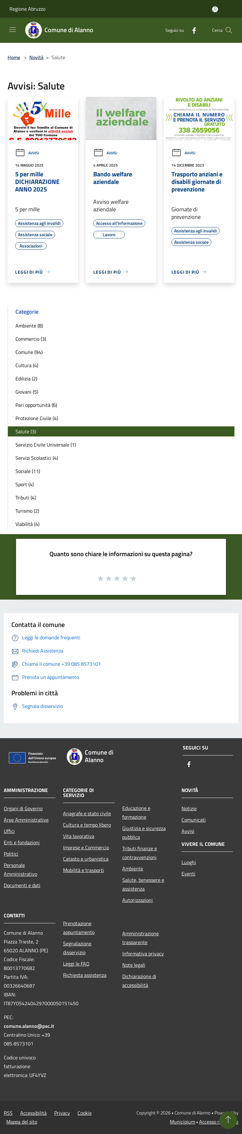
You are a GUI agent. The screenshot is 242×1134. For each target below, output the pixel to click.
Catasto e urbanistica (85, 859)
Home (14, 57)
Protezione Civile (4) (36, 418)
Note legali (133, 965)
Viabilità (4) (27, 524)
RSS (8, 1113)
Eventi (188, 873)
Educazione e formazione (136, 812)
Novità (36, 57)
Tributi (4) (25, 497)
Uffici (9, 831)
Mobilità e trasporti (83, 870)
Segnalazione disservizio (77, 948)
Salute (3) (25, 431)
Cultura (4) (26, 365)
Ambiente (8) (29, 325)
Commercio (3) (30, 339)
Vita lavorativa (78, 836)
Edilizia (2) (26, 378)
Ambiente (132, 868)
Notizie (189, 808)
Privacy (62, 1113)
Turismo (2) (27, 511)
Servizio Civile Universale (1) (45, 444)
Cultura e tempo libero (87, 825)
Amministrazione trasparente (140, 938)
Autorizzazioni (137, 900)
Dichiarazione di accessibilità (139, 980)
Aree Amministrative (26, 819)
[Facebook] (191, 30)
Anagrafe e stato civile (87, 813)
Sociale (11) (27, 471)
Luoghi (189, 862)
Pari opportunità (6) (36, 405)
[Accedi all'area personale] (215, 9)
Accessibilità (33, 1113)
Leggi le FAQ (76, 963)
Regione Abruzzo (27, 9)
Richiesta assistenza (85, 975)
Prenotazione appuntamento (79, 928)
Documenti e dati (22, 885)
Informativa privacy (143, 953)
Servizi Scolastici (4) (36, 458)
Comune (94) (29, 352)
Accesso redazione (218, 1121)
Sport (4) (24, 484)
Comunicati (194, 819)
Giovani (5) (26, 392)
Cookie (85, 1113)
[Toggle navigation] (12, 29)
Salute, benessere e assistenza (143, 884)
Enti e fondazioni (22, 842)
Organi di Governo (23, 808)
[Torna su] (228, 1120)
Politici (11, 854)
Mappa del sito (21, 1121)
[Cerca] (229, 30)
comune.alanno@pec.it (29, 1026)
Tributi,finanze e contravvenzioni (139, 853)
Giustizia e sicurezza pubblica (144, 832)
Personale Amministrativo (20, 869)
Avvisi (27, 153)
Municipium (182, 1121)
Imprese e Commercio (86, 847)
